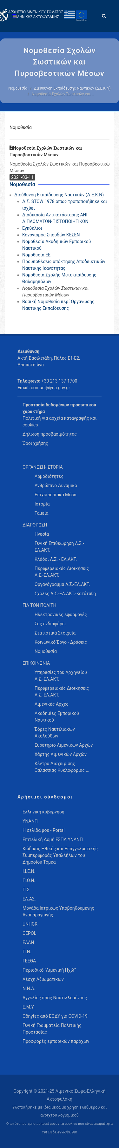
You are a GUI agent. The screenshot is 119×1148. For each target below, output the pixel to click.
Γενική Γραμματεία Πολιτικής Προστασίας (52, 1029)
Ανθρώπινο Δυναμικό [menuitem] (56, 485)
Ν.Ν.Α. (29, 988)
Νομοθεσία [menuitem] (46, 651)
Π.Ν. (27, 951)
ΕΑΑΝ (28, 942)
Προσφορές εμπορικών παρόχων (56, 1041)
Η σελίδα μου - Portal (43, 830)
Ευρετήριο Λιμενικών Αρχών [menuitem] (64, 745)
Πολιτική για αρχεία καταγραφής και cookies (59, 421)
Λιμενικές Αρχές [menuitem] (52, 704)
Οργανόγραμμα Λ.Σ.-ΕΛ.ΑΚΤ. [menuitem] (62, 584)
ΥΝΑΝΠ (30, 821)
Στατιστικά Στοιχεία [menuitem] (55, 632)
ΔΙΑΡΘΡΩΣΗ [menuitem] (35, 524)
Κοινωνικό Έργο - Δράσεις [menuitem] (61, 642)
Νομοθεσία (17, 88)
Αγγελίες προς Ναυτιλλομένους (55, 997)
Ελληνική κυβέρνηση (43, 811)
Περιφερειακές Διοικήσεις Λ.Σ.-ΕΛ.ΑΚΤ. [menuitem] (62, 572)
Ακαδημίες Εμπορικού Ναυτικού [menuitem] (57, 717)
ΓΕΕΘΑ (29, 960)
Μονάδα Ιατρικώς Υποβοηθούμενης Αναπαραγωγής (58, 911)
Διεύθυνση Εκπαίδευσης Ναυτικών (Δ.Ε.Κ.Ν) (72, 88)
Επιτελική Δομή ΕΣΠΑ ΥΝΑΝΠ (53, 839)
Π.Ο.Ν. (29, 880)
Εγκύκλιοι (32, 228)
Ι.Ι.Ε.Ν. (29, 871)
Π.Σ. (26, 889)
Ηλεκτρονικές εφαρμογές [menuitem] (61, 614)
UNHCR (30, 924)
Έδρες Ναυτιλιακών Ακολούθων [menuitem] (55, 732)
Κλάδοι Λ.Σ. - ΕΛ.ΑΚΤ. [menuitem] (56, 559)
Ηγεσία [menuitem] (42, 534)
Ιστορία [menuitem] (42, 503)
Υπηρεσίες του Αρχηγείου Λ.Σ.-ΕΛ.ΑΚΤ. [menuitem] (61, 676)
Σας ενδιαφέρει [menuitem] (50, 623)
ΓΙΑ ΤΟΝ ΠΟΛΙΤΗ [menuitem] (39, 605)
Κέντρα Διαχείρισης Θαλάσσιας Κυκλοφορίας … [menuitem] (62, 767)
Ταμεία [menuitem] (42, 513)
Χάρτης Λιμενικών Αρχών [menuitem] (61, 754)
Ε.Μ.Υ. (29, 1006)
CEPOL (29, 933)
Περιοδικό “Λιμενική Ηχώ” (49, 970)
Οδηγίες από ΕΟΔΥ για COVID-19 (55, 1016)
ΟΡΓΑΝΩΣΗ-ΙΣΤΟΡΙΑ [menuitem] (43, 467)
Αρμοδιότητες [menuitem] (49, 476)
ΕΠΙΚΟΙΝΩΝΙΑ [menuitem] (36, 663)
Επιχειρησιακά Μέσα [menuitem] (55, 494)
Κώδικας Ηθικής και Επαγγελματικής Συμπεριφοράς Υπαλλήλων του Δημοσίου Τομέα (60, 855)
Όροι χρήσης (35, 443)
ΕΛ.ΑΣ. (29, 898)
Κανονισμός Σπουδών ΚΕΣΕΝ (51, 234)
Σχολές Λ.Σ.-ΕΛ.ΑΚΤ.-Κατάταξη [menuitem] (65, 593)
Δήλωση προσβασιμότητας (50, 434)
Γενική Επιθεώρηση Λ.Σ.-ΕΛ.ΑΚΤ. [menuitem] (59, 547)
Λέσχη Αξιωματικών (43, 979)
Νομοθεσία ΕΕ (36, 254)
